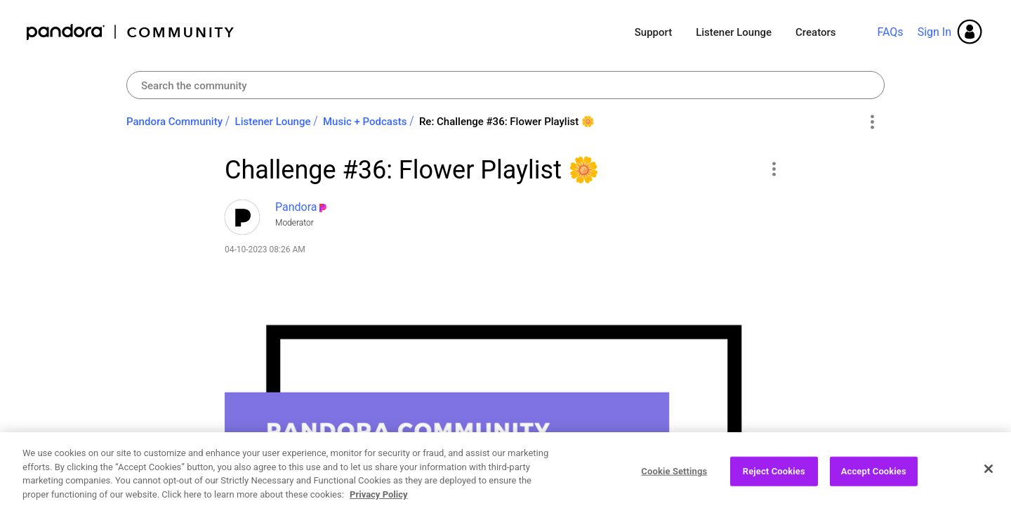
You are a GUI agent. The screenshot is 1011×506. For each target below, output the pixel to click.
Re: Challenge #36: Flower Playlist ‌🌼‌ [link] (507, 121)
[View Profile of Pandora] (296, 207)
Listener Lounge (734, 32)
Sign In (934, 32)
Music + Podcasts (365, 121)
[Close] (988, 482)
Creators (815, 32)
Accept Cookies (873, 484)
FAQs (890, 32)
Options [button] (872, 122)
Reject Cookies (774, 484)
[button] (773, 168)
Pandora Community (131, 32)
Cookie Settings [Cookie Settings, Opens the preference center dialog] (674, 484)
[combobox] (505, 85)
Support (653, 32)
